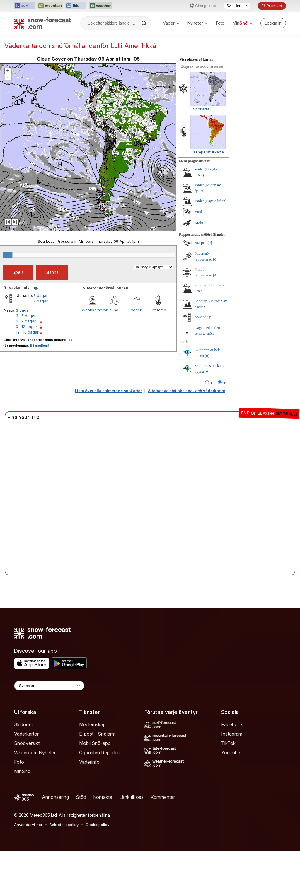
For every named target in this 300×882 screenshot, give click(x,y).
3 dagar (40, 295)
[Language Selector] (49, 685)
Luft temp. (158, 309)
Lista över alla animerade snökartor (108, 390)
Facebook (232, 724)
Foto (220, 22)
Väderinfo (89, 762)
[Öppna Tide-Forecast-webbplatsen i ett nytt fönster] (75, 6)
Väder (171, 22)
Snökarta (201, 109)
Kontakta (102, 797)
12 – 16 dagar (27, 332)
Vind (114, 309)
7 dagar (40, 301)
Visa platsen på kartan (196, 59)
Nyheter (198, 22)
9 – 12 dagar (26, 326)
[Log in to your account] (273, 23)
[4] (215, 275)
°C (212, 383)
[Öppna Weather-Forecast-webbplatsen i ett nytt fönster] (100, 6)
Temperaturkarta (208, 152)
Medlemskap (92, 724)
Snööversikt (27, 743)
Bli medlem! (39, 345)
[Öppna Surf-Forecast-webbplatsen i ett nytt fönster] (24, 6)
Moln (199, 222)
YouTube (230, 752)
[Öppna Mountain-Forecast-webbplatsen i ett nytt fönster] (50, 6)
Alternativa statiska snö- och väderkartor (186, 390)
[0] (209, 242)
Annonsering (55, 797)
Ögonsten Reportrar (100, 752)
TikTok (228, 743)
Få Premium (272, 6)
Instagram (231, 734)
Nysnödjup (203, 316)
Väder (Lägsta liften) (210, 201)
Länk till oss (131, 797)
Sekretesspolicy (64, 824)
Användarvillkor (28, 824)
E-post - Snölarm (97, 734)
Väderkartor (26, 734)
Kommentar (163, 797)
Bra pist (201, 242)
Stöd (81, 797)
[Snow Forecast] (42, 23)
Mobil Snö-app (94, 743)
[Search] (144, 23)
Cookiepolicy (97, 824)
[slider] (7, 255)
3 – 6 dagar (26, 315)
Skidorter (23, 724)
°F (224, 383)
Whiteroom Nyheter (35, 752)
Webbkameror (92, 309)
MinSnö (22, 771)
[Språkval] (237, 6)
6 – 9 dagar (26, 321)
